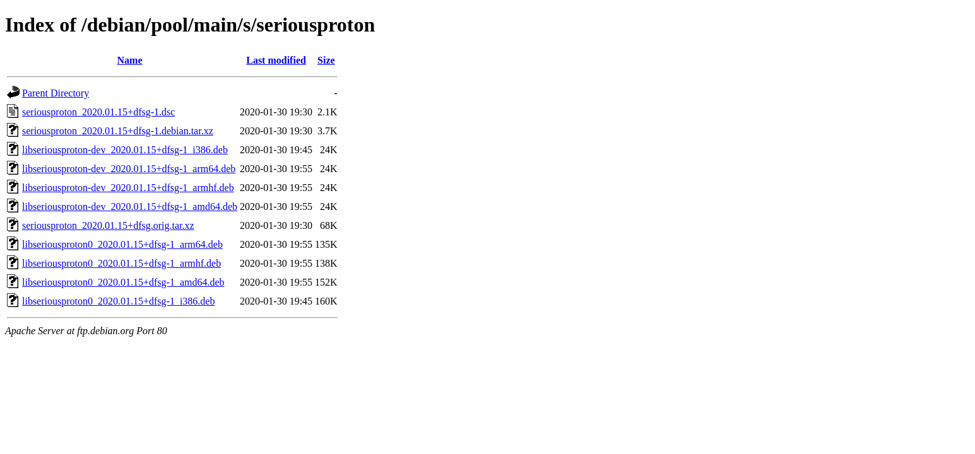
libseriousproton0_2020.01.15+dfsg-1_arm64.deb (122, 244)
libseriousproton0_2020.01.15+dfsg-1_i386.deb (118, 301)
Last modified (276, 60)
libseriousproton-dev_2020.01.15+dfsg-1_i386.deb (125, 149)
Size (326, 60)
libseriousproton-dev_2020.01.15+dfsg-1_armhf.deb (128, 187)
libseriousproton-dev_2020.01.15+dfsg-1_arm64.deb (128, 168)
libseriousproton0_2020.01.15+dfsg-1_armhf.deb (121, 263)
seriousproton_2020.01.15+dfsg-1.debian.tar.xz (117, 130)
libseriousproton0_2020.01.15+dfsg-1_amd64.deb (123, 282)
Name (130, 60)
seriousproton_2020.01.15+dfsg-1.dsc (98, 112)
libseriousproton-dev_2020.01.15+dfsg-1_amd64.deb (129, 206)
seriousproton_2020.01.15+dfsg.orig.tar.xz (108, 225)
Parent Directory (55, 93)
